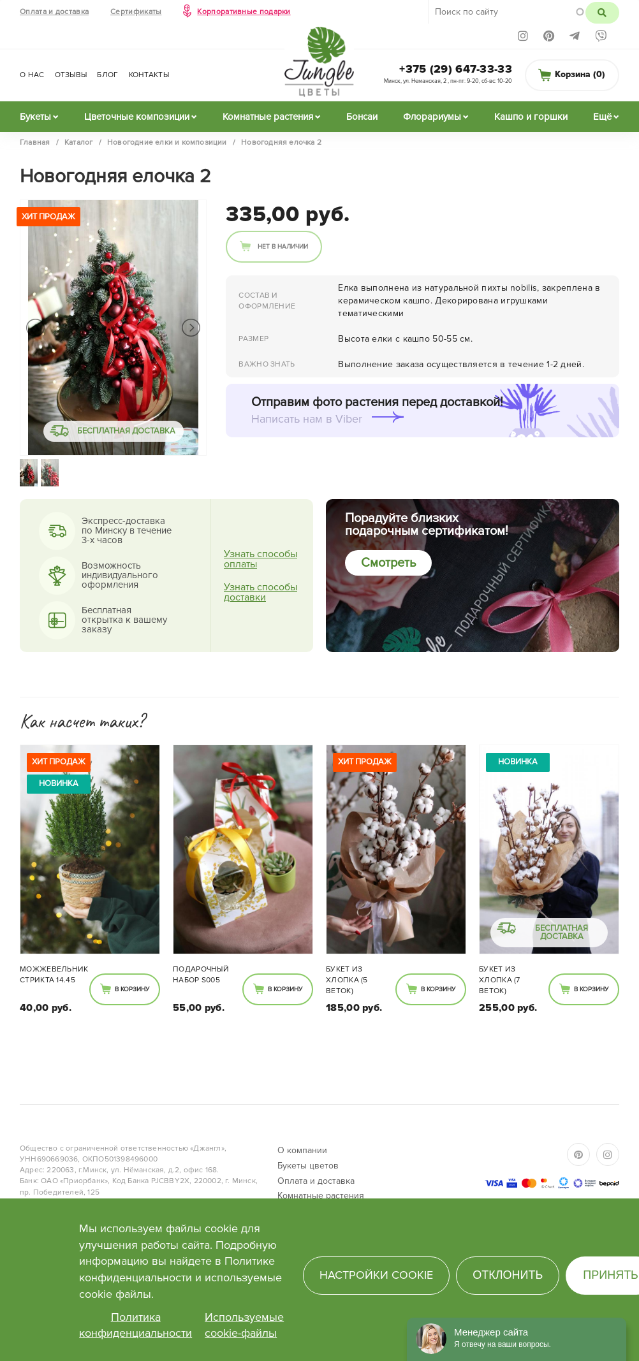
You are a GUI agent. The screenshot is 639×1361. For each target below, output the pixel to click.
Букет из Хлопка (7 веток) (499, 980)
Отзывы (71, 75)
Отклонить (508, 1275)
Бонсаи (362, 116)
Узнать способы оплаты (260, 559)
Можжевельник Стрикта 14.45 (54, 974)
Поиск (602, 13)
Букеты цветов (308, 1165)
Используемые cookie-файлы (244, 1325)
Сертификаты (135, 12)
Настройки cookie (376, 1275)
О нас (32, 75)
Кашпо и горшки (531, 116)
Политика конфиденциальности (135, 1325)
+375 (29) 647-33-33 (455, 69)
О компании (302, 1150)
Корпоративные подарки (243, 12)
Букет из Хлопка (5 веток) (347, 980)
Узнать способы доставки (260, 592)
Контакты (149, 75)
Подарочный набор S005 (201, 974)
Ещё (602, 116)
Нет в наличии (283, 247)
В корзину (132, 989)
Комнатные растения (268, 116)
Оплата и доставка (54, 12)
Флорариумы (432, 116)
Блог (107, 75)
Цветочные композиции (136, 116)
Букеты (35, 116)
